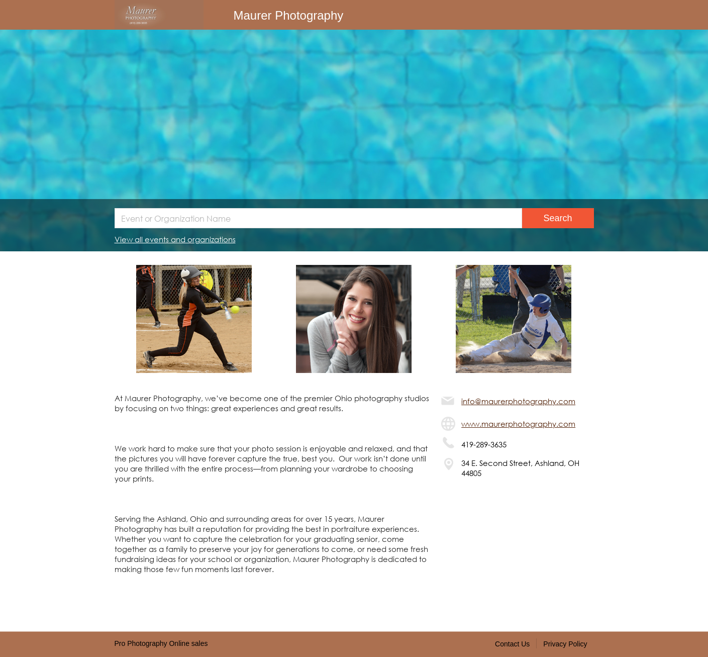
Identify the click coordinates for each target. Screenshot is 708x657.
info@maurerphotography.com (518, 401)
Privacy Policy (565, 644)
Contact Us (512, 644)
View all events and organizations (175, 239)
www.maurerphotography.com (518, 424)
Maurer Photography (289, 15)
